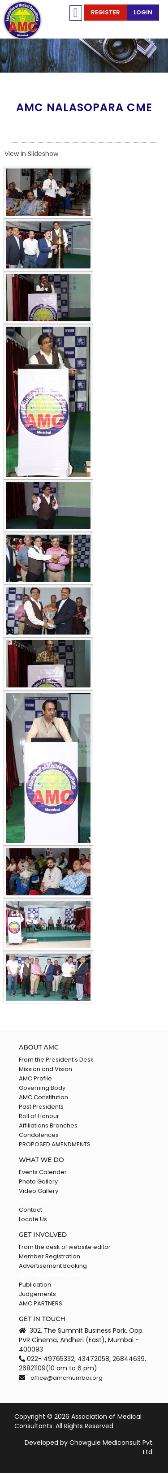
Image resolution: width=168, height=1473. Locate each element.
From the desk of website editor (65, 1247)
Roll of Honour (39, 1116)
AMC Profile (35, 1078)
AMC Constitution (43, 1097)
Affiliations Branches (48, 1125)
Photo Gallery (38, 1181)
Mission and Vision (45, 1069)
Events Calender (43, 1172)
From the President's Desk (56, 1059)
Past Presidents (41, 1106)
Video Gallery (38, 1191)
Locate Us (33, 1219)
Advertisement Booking (53, 1265)
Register (105, 12)
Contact (30, 1209)
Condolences (39, 1135)
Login (143, 12)
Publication (35, 1284)
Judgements (37, 1294)
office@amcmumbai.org (66, 1378)
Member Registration (49, 1256)
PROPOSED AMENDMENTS (54, 1144)
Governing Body (42, 1088)
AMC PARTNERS (40, 1303)
